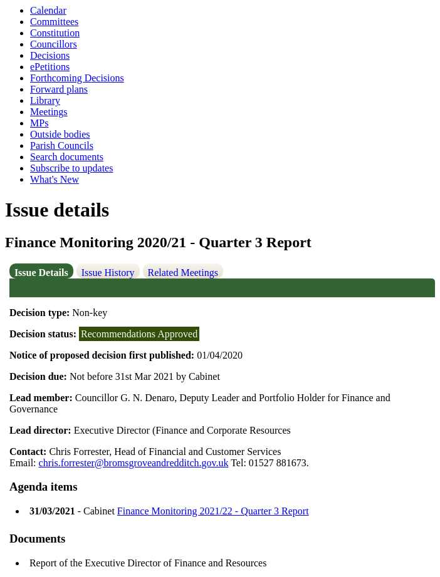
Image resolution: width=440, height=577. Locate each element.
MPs (39, 123)
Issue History (108, 272)
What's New (54, 179)
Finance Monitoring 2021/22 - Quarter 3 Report (213, 511)
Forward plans (59, 89)
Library (45, 100)
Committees (54, 21)
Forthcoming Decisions (77, 78)
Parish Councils (61, 145)
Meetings (49, 111)
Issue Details (41, 272)
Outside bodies (60, 134)
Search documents (66, 156)
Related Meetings (183, 272)
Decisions (50, 55)
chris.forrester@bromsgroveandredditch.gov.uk (134, 462)
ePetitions (50, 66)
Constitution (55, 33)
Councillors (53, 44)
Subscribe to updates (71, 168)
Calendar (48, 10)
